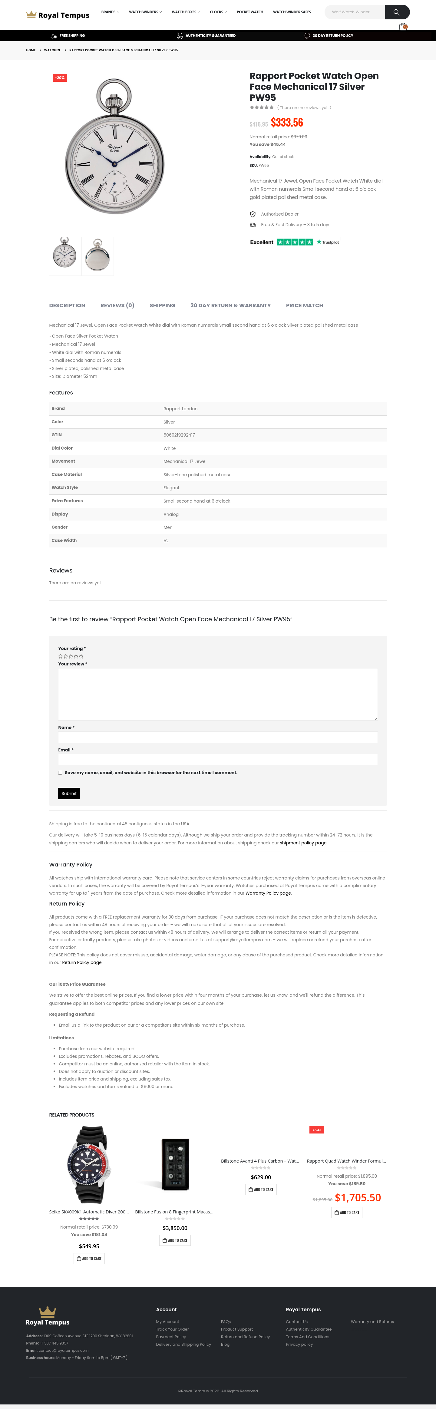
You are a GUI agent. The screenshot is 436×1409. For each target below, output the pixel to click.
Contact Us (297, 1322)
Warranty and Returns (372, 1322)
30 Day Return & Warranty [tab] (230, 305)
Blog (225, 1344)
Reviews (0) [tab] (117, 305)
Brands (108, 12)
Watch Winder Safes (292, 12)
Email (66, 750)
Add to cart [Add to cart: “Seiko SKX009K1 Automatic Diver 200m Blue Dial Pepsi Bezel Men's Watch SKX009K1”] (92, 1258)
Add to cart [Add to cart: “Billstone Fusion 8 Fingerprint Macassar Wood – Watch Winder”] (177, 1240)
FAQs (226, 1322)
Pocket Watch (250, 12)
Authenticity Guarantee (309, 1329)
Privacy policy (299, 1344)
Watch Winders (143, 12)
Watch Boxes (184, 12)
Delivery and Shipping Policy (183, 1344)
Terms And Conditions (307, 1337)
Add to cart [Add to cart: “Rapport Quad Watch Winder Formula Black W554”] (349, 1212)
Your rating (72, 648)
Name (66, 727)
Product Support (237, 1329)
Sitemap (359, 1329)
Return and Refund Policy (245, 1337)
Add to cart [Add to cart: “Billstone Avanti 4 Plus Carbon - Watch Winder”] (263, 1189)
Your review (72, 664)
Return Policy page (81, 962)
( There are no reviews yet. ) (304, 108)
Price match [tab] (304, 305)
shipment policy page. (303, 843)
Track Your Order (172, 1329)
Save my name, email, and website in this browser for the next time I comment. (151, 773)
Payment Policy (171, 1337)
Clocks (216, 12)
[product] (89, 1165)
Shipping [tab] (162, 305)
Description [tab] (67, 305)
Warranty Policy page (268, 893)
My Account (167, 1322)
